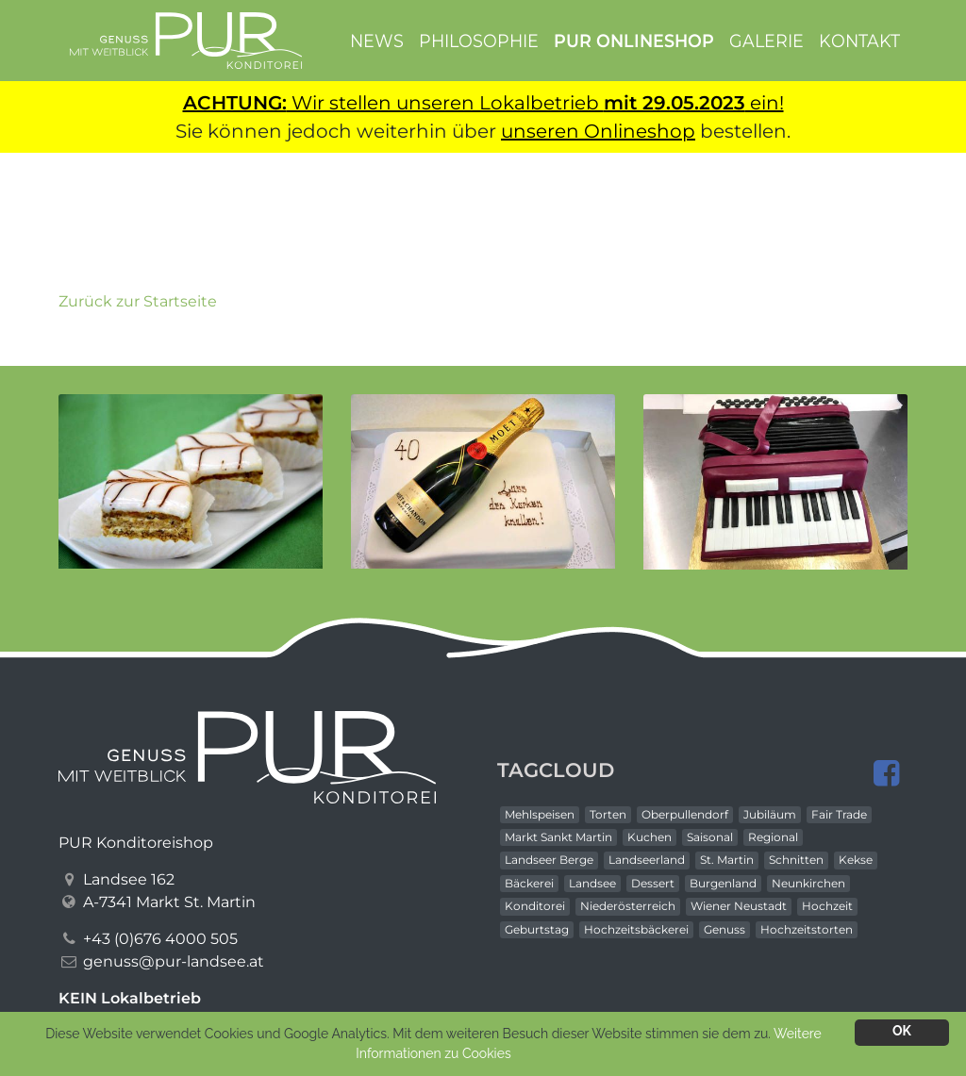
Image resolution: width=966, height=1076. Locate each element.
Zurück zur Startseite (137, 301)
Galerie (766, 40)
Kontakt (859, 40)
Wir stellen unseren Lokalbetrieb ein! (483, 102)
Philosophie (479, 40)
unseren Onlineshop (598, 131)
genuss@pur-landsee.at (173, 961)
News (377, 40)
